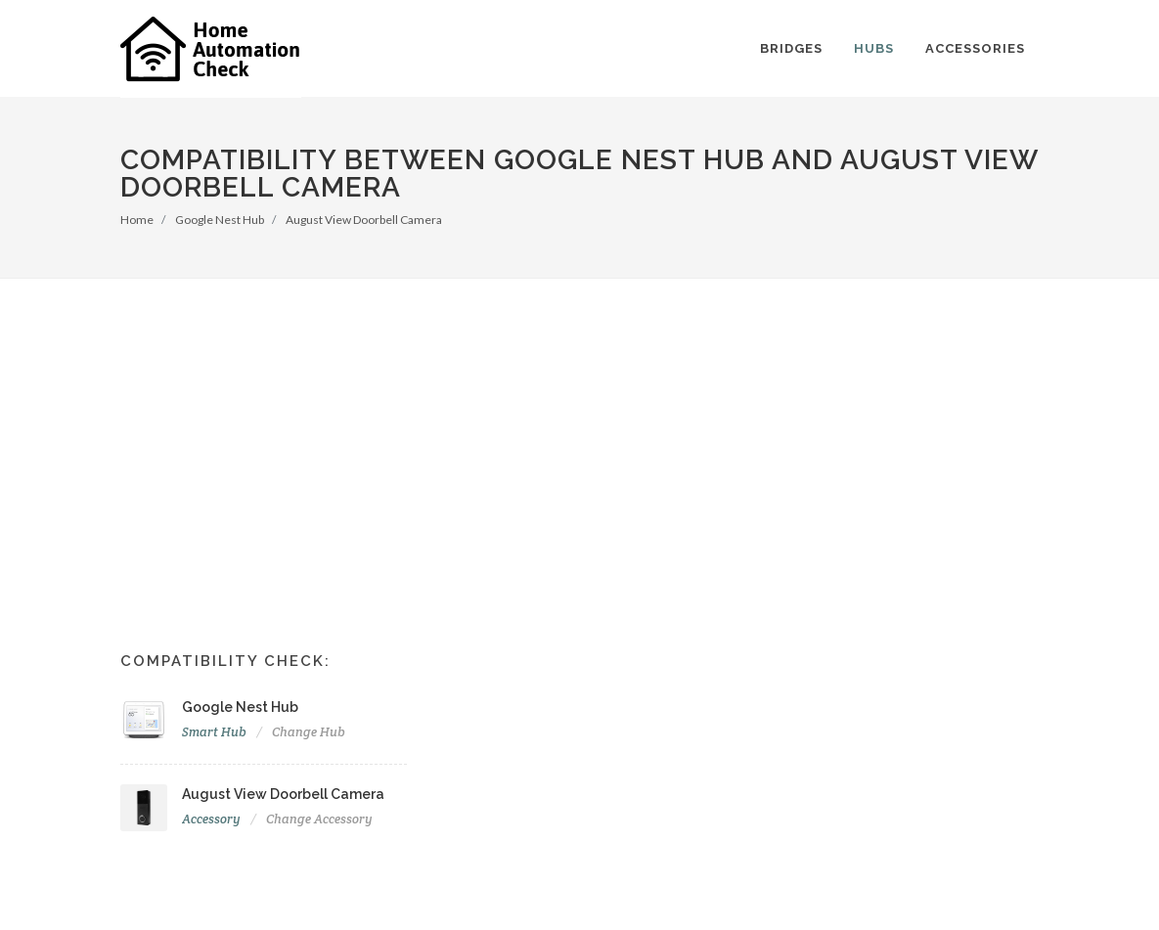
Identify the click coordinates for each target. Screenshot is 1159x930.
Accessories (975, 48)
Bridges (791, 48)
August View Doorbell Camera (364, 219)
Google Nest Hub (219, 219)
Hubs (874, 48)
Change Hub (308, 732)
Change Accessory (319, 819)
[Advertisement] (579, 425)
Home (137, 219)
